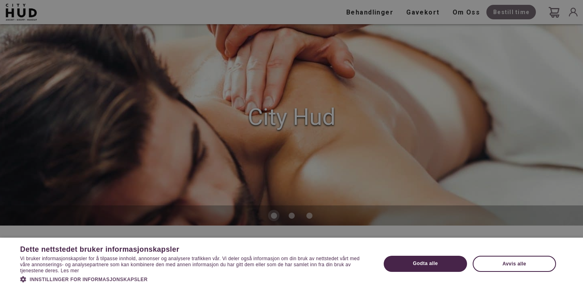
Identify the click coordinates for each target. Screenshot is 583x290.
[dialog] (291, 145)
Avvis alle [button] (514, 264)
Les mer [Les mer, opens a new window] (70, 270)
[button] (195, 278)
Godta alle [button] (425, 263)
